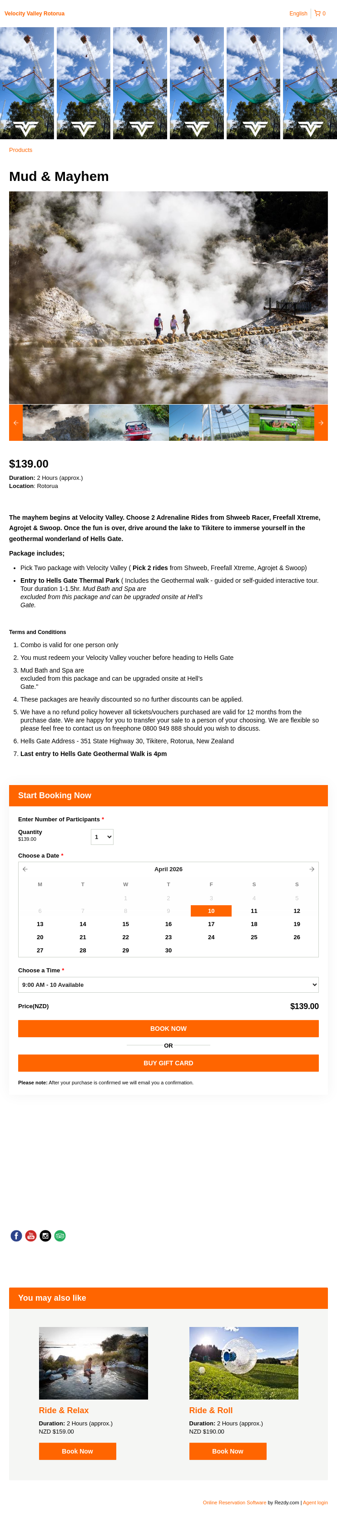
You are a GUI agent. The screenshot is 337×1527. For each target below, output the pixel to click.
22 (125, 937)
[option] (49, 423)
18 (254, 924)
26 (297, 937)
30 (168, 950)
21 (82, 937)
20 (40, 937)
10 (211, 910)
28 (82, 950)
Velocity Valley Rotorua (34, 13)
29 (125, 950)
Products (20, 149)
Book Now (168, 1028)
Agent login (315, 1502)
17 (211, 924)
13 (40, 924)
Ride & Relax (64, 1410)
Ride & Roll (211, 1410)
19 (297, 924)
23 (168, 937)
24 (211, 937)
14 (82, 924)
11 (254, 910)
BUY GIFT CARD (168, 1063)
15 (125, 924)
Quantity (54, 836)
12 (297, 910)
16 (168, 924)
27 (40, 950)
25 (254, 937)
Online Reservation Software (235, 1502)
